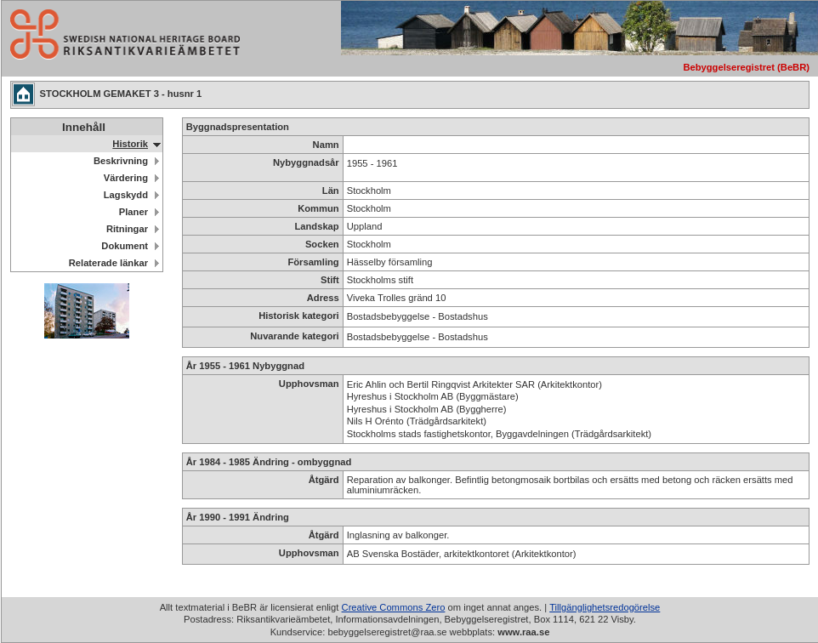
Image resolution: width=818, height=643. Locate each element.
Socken (322, 244)
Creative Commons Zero (394, 607)
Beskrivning (121, 161)
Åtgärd (324, 480)
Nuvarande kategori (294, 336)
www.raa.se (523, 632)
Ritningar (127, 229)
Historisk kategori (298, 315)
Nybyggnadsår (306, 162)
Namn (326, 144)
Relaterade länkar (108, 263)
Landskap (316, 226)
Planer (133, 212)
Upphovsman (309, 383)
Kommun (318, 208)
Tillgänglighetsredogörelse (604, 607)
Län (330, 190)
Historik (130, 144)
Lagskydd (126, 195)
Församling (312, 262)
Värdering (126, 178)
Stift (330, 280)
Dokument (124, 246)
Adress (323, 298)
